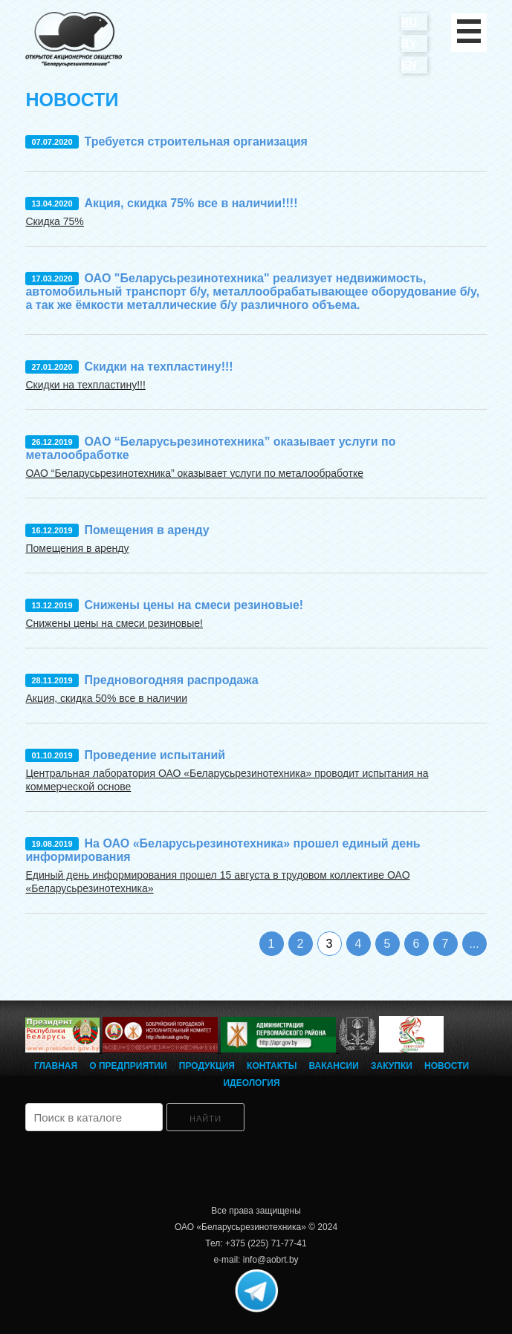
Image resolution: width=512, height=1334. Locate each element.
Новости (446, 1066)
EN (409, 64)
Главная (55, 1066)
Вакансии (334, 1066)
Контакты (271, 1066)
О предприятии (127, 1066)
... (474, 943)
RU (409, 21)
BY (409, 42)
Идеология (251, 1083)
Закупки (391, 1066)
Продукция (207, 1066)
